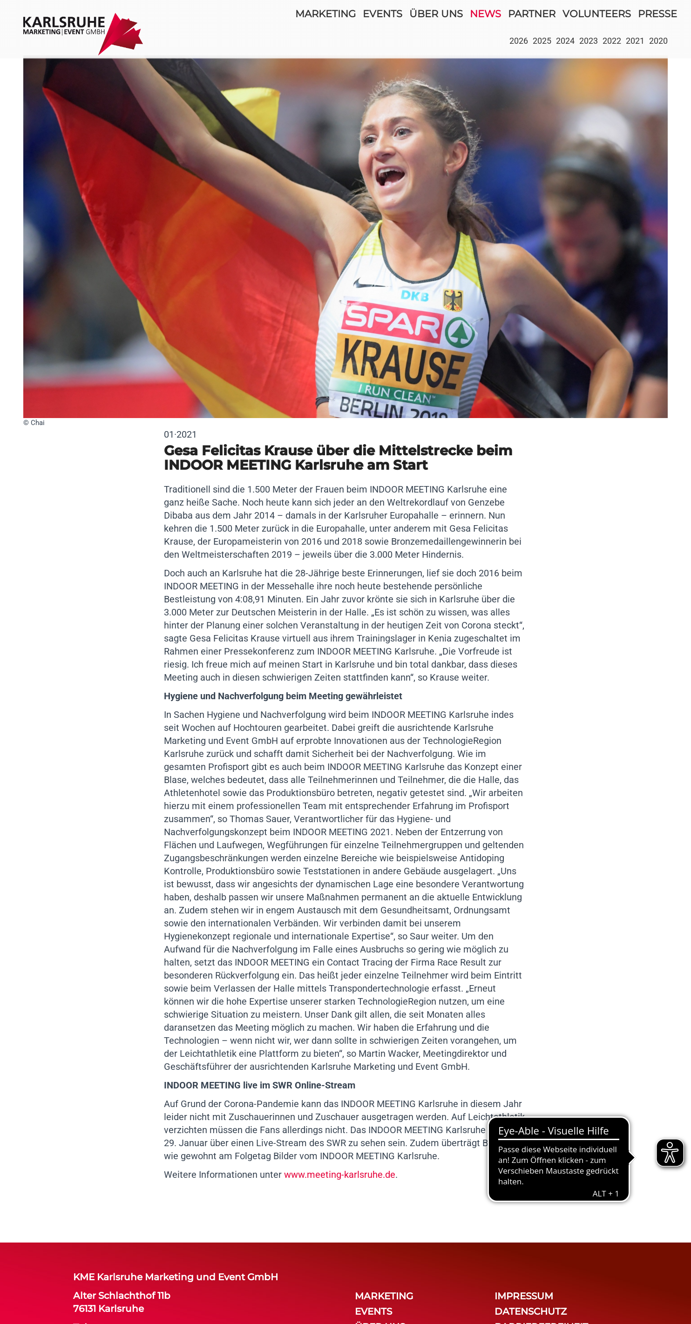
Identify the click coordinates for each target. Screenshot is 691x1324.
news (485, 14)
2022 (612, 41)
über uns (436, 14)
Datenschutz (531, 1311)
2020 (658, 41)
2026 (518, 41)
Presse (657, 14)
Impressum (524, 1296)
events (382, 14)
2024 (565, 41)
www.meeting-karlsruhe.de (339, 1174)
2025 (542, 41)
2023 (588, 41)
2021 (635, 41)
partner (532, 14)
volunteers (596, 14)
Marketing (325, 14)
